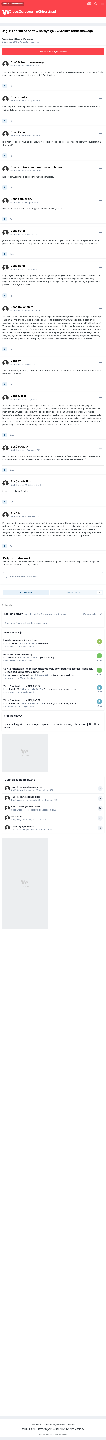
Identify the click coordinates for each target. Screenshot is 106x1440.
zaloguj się (94, 561)
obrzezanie (80, 724)
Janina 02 (14, 643)
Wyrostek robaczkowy (31, 42)
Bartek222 (14, 689)
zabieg (68, 724)
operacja (8, 724)
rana (28, 724)
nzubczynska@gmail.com (21, 675)
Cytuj (12, 85)
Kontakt (71, 1424)
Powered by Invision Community (53, 1434)
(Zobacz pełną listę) (92, 614)
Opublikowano (24, 65)
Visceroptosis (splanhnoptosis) (26, 807)
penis (93, 723)
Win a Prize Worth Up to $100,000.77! (22, 686)
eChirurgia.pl (46, 11)
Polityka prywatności (54, 1424)
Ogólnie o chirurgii (46, 657)
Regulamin (36, 1424)
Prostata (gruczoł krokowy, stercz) (60, 689)
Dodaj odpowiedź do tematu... (22, 576)
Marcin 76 (14, 657)
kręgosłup (19, 724)
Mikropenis (16, 816)
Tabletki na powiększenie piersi (26, 787)
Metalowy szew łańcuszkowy (17, 654)
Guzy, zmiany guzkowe (63, 675)
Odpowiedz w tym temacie (53, 51)
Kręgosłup (43, 643)
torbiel (7, 727)
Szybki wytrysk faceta (22, 826)
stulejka (35, 724)
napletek (45, 724)
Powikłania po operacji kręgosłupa (20, 640)
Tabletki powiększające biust (25, 797)
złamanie (56, 724)
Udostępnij (26, 592)
